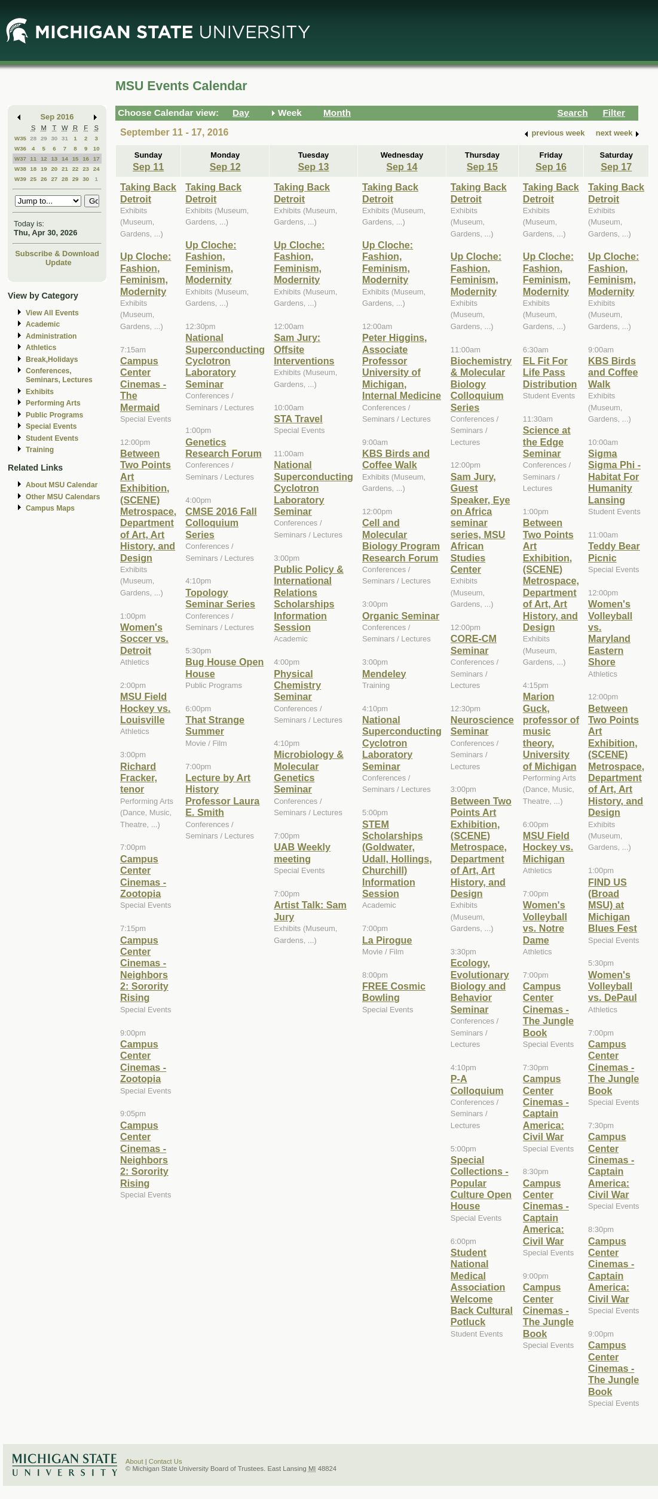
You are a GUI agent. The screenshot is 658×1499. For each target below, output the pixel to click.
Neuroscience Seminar (482, 725)
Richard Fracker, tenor (138, 778)
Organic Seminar (400, 615)
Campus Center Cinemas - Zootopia (143, 876)
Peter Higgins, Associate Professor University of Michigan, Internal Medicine (401, 366)
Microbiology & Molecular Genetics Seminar (309, 771)
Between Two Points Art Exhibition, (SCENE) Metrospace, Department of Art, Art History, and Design (148, 505)
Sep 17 (616, 166)
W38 (20, 168)
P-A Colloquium (477, 1084)
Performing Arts (53, 403)
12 (44, 158)
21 (65, 168)
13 (54, 158)
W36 (20, 148)
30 (54, 138)
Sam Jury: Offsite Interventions (304, 349)
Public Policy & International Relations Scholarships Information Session (309, 598)
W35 (20, 138)
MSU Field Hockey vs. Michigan (548, 847)
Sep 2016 (57, 116)
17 (96, 158)
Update (58, 262)
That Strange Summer (214, 725)
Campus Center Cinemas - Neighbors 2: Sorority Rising (144, 969)
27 (54, 179)
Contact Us (165, 1461)
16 (85, 158)
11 (33, 158)
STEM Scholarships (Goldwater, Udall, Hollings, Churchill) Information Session (397, 859)
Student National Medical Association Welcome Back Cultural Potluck (482, 1287)
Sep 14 (401, 166)
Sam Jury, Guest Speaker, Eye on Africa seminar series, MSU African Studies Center (480, 523)
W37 (20, 158)
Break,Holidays (52, 359)
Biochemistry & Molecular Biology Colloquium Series (481, 384)
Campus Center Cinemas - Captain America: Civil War (546, 1107)
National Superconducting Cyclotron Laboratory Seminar (225, 360)
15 (75, 158)
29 (44, 138)
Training (40, 450)
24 (96, 168)
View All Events (52, 313)
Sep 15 (482, 166)
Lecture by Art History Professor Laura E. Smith (222, 795)
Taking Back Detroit (148, 193)
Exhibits (40, 392)
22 (75, 168)
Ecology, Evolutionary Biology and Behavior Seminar (480, 986)
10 (96, 148)
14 (65, 158)
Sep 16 (551, 166)
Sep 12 (225, 166)
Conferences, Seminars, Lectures (59, 375)
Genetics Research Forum (223, 448)
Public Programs (54, 415)
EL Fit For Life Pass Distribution (550, 372)
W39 (20, 179)
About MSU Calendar (61, 485)
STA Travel (298, 418)
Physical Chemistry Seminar (297, 685)
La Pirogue (387, 940)
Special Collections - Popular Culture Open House (481, 1183)
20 (54, 168)
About (134, 1461)
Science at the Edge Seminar (547, 442)
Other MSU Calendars (63, 497)
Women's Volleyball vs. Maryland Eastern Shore (610, 632)
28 (33, 138)
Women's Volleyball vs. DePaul (612, 986)
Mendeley (384, 673)
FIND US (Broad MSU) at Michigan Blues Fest (612, 905)
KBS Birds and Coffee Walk (396, 459)
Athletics (41, 347)
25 (33, 179)
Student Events (52, 438)
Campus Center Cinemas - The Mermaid (143, 384)
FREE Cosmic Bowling (394, 992)
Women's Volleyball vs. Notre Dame (545, 922)
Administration (51, 336)
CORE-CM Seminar (474, 644)
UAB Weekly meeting (302, 852)
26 (44, 179)
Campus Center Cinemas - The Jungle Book (548, 1009)
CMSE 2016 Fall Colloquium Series (220, 523)
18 (33, 168)
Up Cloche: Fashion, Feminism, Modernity (145, 273)
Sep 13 (313, 166)
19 (44, 168)
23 (85, 168)
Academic (43, 324)
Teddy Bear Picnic (614, 551)
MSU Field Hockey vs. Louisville (145, 708)
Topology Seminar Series (220, 598)
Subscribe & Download (57, 253)
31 (65, 138)
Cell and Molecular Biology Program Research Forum (401, 540)
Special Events (51, 426)
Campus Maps (50, 508)
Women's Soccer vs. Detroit (144, 639)
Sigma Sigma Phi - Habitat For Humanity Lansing (614, 476)
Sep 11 (148, 166)
